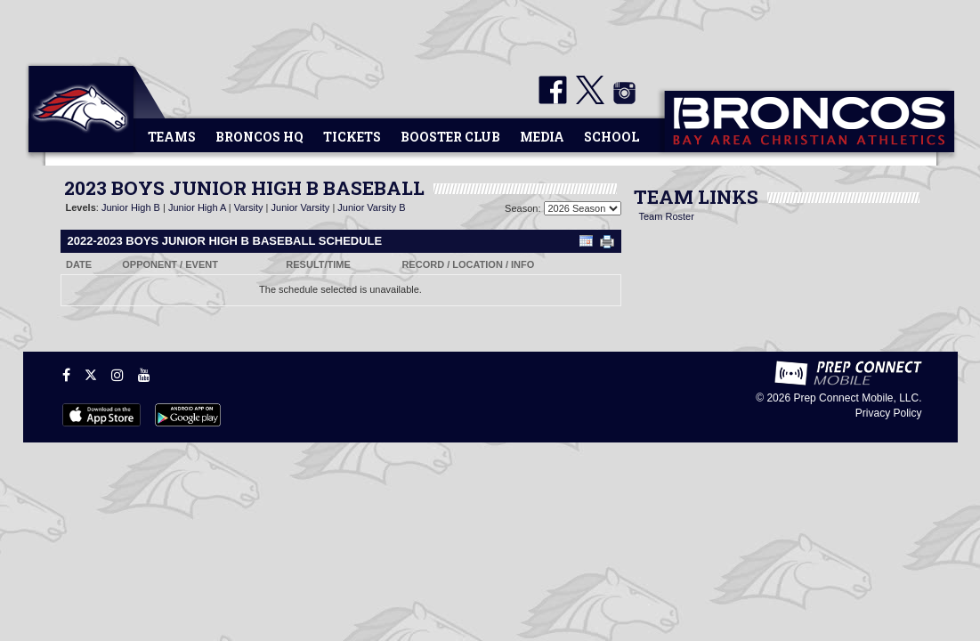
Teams (172, 136)
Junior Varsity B (371, 207)
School (611, 136)
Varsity (248, 207)
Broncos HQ (259, 136)
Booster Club (450, 136)
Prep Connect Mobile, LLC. (857, 398)
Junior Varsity (300, 207)
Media (542, 136)
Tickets (352, 136)
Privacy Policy (888, 413)
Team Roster (666, 216)
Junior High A (197, 207)
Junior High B (130, 207)
